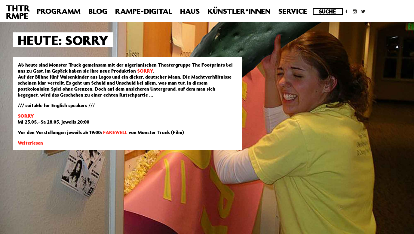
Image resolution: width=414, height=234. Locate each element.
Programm (59, 11)
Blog (97, 11)
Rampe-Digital (143, 11)
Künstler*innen (238, 11)
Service (292, 11)
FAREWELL (115, 132)
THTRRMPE (18, 12)
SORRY (145, 71)
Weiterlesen (30, 143)
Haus (190, 11)
